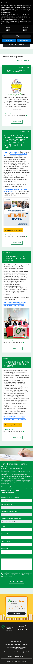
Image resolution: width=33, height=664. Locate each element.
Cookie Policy (18, 661)
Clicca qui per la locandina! (13, 230)
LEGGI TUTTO (16, 122)
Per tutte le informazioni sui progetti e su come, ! (15, 417)
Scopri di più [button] (16, 36)
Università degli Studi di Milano (15, 155)
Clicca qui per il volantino (13, 425)
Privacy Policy (10, 661)
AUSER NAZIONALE (16, 656)
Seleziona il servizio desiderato (10, 497)
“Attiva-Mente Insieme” (12, 152)
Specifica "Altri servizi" (8, 504)
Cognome (4, 534)
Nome (3, 526)
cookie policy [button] (7, 12)
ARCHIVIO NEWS (23, 60)
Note (2, 557)
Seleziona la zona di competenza (11, 519)
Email (6, 541)
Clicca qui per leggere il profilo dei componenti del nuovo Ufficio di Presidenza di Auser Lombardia (15, 304)
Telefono (4, 549)
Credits (24, 661)
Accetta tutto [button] (24, 40)
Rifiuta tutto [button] (8, 40)
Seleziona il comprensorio (9, 512)
